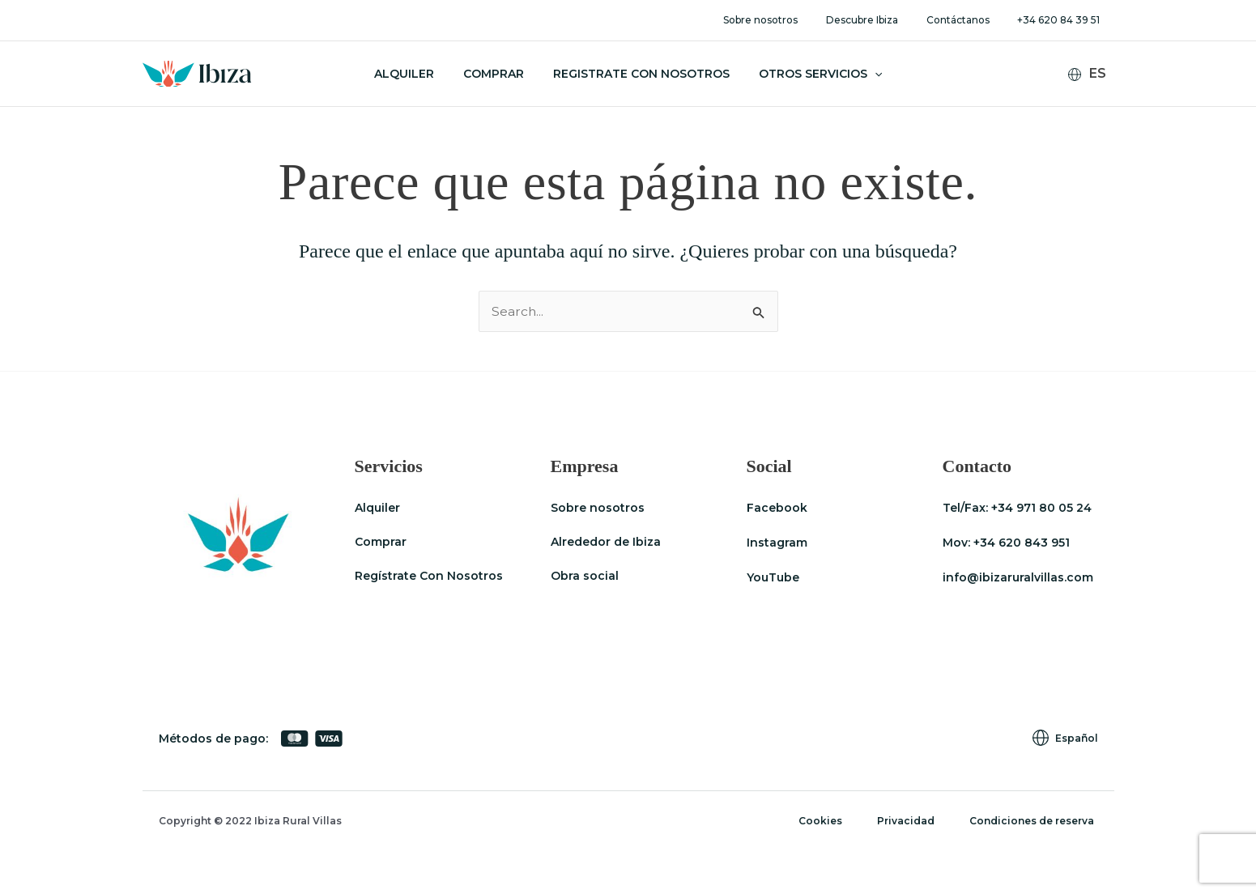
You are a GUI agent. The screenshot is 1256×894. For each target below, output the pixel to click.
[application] (865, 73)
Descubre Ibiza (884, 20)
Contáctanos (971, 20)
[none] (1093, 74)
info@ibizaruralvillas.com (1018, 576)
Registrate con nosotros (638, 73)
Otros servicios (810, 73)
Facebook (777, 507)
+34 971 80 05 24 (1041, 507)
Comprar (496, 73)
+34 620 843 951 (1021, 542)
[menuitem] (1093, 74)
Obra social (585, 576)
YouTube (773, 576)
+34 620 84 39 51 (1063, 20)
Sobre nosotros (791, 20)
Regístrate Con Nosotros (429, 576)
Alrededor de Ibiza (606, 542)
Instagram (777, 542)
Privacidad (915, 821)
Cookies (836, 821)
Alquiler (414, 73)
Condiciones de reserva (1035, 821)
